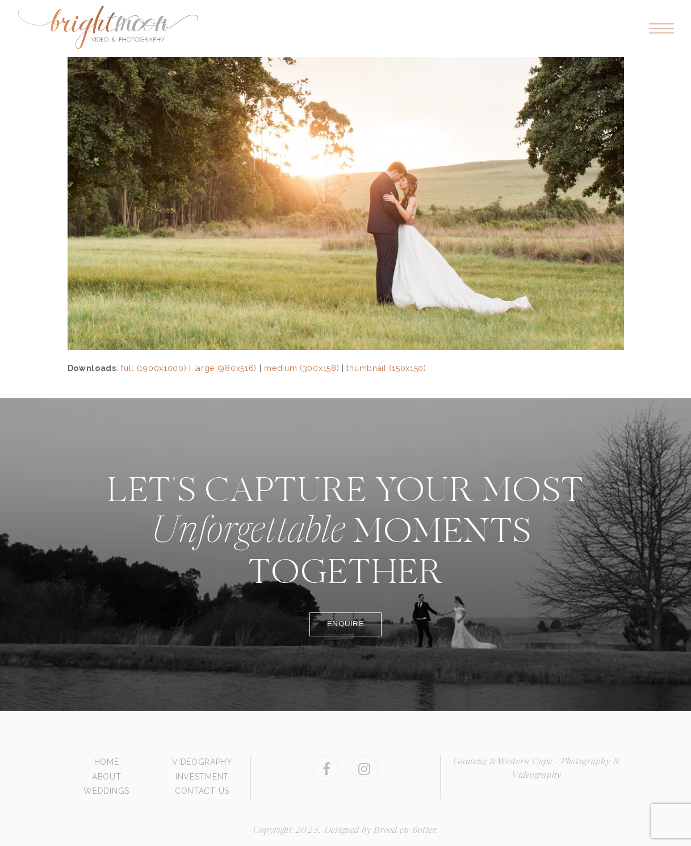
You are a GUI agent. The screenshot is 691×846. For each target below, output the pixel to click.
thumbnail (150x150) (386, 368)
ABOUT (107, 776)
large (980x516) (225, 368)
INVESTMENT (202, 776)
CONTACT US (202, 790)
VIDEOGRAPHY (202, 761)
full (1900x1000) (153, 368)
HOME (106, 761)
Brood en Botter (405, 830)
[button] (661, 29)
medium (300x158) (301, 368)
